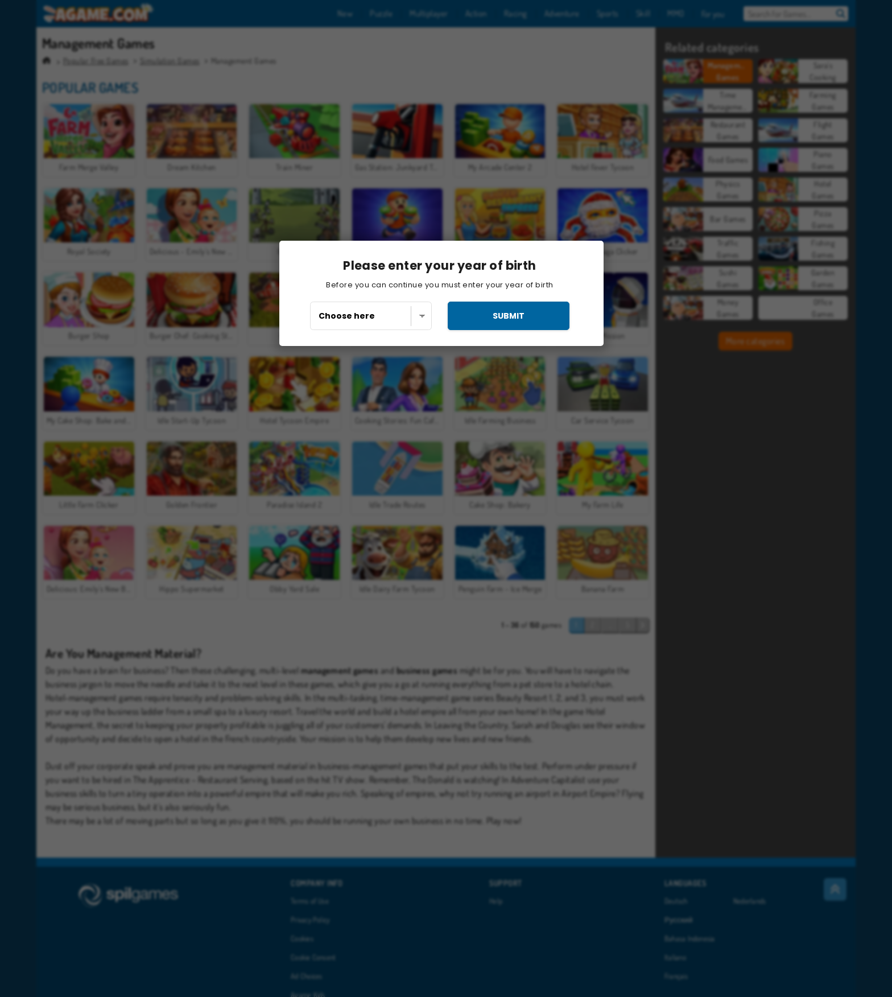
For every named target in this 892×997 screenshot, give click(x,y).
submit (509, 316)
